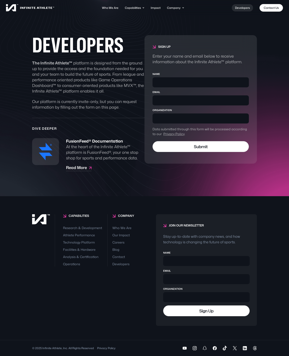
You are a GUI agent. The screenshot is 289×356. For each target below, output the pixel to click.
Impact (156, 8)
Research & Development (82, 228)
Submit (201, 146)
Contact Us (271, 8)
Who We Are (110, 8)
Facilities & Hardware (79, 249)
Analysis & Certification (81, 257)
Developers (242, 8)
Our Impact (121, 235)
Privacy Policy (173, 134)
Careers (118, 242)
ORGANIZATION (162, 110)
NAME (156, 74)
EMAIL (156, 92)
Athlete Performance (79, 235)
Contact (118, 257)
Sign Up (206, 311)
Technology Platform (79, 242)
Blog (115, 249)
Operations (71, 264)
